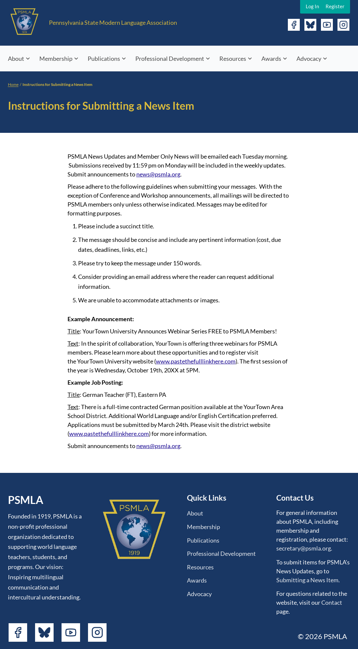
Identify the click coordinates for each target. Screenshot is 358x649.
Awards (271, 58)
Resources (232, 58)
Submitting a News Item (307, 580)
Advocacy (308, 58)
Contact (331, 602)
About (16, 58)
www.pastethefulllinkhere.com (196, 361)
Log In (312, 6)
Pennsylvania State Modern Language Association (113, 22)
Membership (55, 58)
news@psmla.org (158, 174)
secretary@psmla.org (303, 548)
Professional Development (169, 58)
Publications (104, 58)
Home (13, 84)
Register (335, 6)
